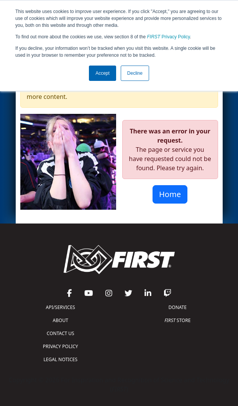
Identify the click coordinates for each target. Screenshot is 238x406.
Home (170, 194)
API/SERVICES (60, 307)
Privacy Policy (168, 36)
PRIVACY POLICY (60, 346)
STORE (177, 320)
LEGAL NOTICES (61, 359)
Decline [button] (135, 73)
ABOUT (60, 320)
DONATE (178, 307)
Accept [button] (102, 73)
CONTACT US (60, 333)
